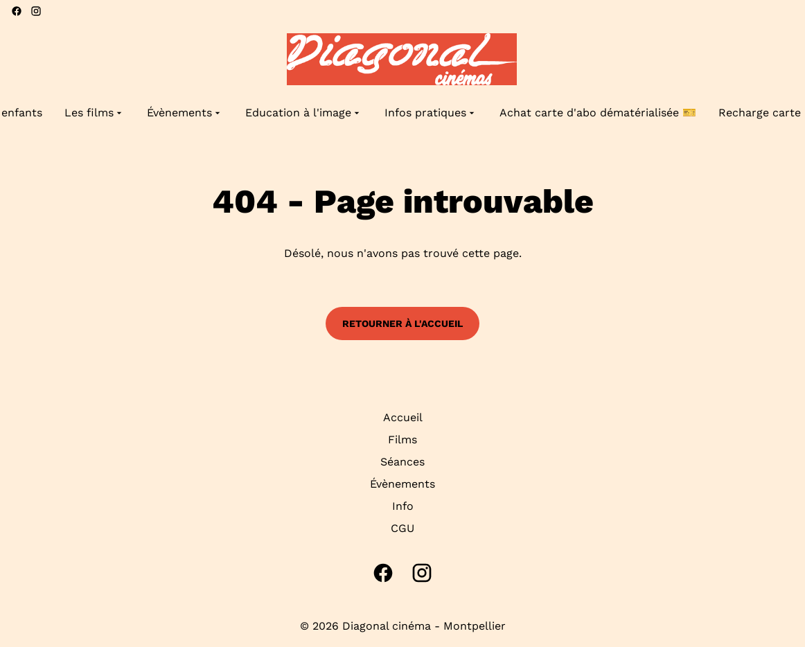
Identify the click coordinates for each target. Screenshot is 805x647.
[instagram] (36, 11)
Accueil (403, 417)
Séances (402, 461)
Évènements (402, 483)
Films (402, 439)
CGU (402, 528)
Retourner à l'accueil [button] (402, 323)
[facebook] (16, 11)
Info (403, 506)
